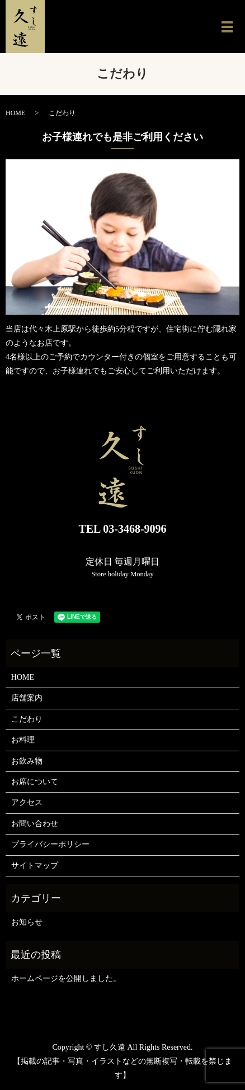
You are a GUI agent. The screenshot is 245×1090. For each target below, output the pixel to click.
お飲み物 (27, 761)
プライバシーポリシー (50, 844)
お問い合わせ (34, 823)
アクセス (27, 802)
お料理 (23, 740)
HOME (15, 113)
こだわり (27, 719)
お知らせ (27, 922)
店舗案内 (27, 698)
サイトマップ (34, 865)
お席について (34, 782)
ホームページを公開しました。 (66, 978)
